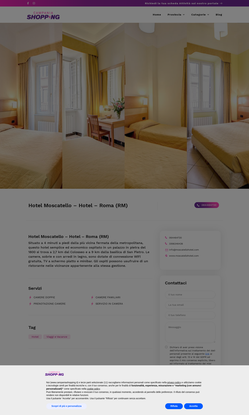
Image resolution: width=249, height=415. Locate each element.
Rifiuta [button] (174, 406)
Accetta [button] (193, 406)
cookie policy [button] (93, 388)
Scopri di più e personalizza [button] (67, 406)
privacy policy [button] (174, 382)
